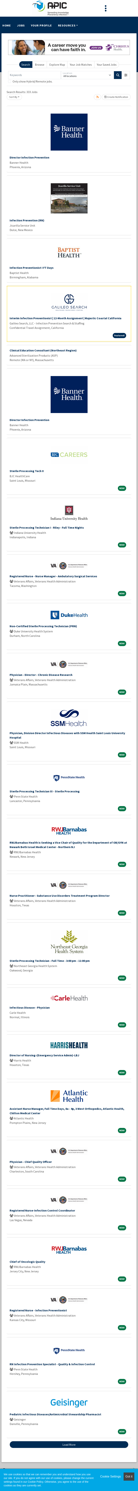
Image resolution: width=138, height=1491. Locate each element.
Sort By (13, 97)
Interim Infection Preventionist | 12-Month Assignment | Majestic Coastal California (65, 318)
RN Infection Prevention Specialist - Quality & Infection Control (52, 1364)
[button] (126, 75)
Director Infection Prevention (29, 157)
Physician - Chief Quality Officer (31, 1162)
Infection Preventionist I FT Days (32, 267)
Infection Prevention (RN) (27, 220)
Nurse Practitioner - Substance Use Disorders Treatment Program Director (60, 895)
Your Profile (41, 25)
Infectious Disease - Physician (30, 1007)
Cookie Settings (110, 1476)
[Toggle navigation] (106, 8)
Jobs (21, 25)
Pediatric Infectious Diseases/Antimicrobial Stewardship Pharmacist (55, 1414)
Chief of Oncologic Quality (27, 1261)
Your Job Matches (81, 64)
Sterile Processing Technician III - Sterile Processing (45, 791)
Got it (128, 1476)
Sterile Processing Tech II (27, 471)
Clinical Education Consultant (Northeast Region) (43, 350)
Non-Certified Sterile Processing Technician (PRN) (43, 626)
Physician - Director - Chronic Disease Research (41, 675)
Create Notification (116, 97)
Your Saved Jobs (107, 64)
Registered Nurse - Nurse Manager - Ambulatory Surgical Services (53, 576)
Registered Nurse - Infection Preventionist (38, 1310)
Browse (39, 64)
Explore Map (57, 64)
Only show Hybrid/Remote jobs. (32, 81)
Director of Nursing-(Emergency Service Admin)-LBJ (44, 1055)
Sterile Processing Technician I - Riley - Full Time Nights (47, 527)
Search (25, 64)
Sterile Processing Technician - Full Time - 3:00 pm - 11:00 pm (50, 961)
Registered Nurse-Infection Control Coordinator (42, 1210)
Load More (69, 1444)
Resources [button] (67, 25)
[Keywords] (34, 75)
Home (6, 25)
